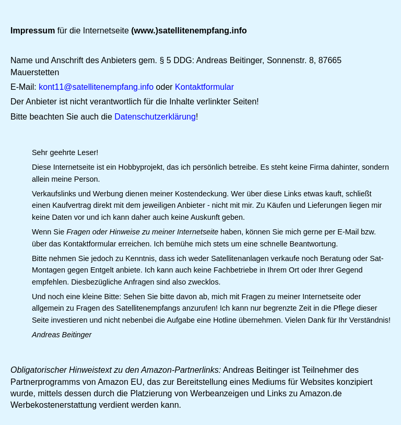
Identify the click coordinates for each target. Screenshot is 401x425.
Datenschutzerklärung (155, 116)
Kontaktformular (204, 86)
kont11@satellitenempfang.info (96, 86)
